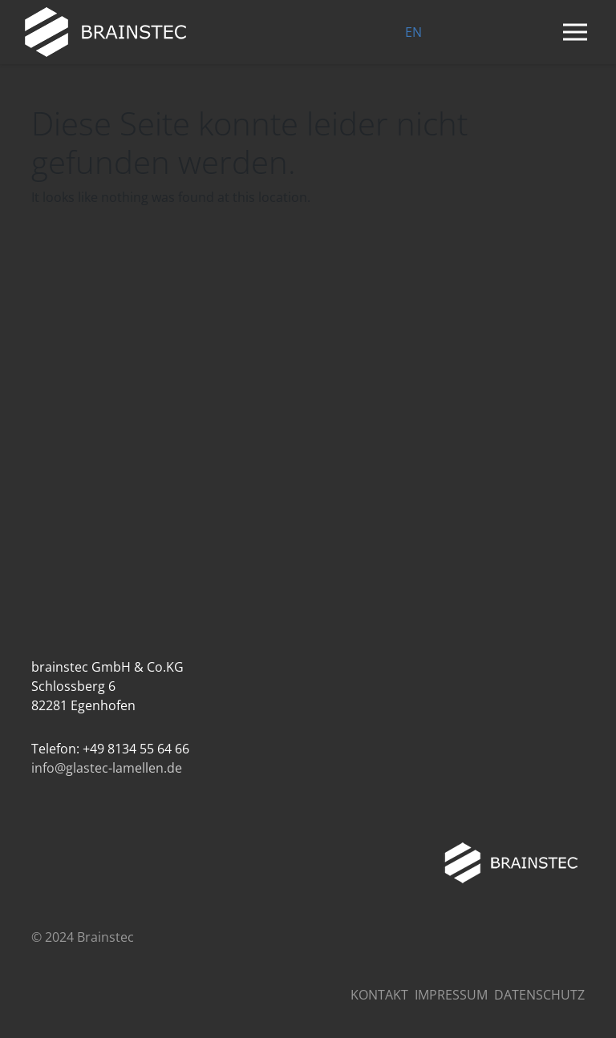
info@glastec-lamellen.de (106, 768)
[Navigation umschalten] (575, 32)
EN (413, 32)
